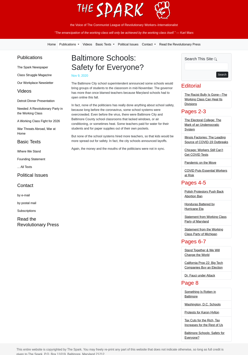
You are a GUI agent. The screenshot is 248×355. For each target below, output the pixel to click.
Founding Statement (31, 159)
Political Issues (128, 44)
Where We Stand (29, 151)
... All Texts (24, 167)
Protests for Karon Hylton (202, 312)
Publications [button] (68, 44)
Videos (87, 44)
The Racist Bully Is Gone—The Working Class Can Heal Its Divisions (206, 99)
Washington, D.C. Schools (203, 304)
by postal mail (26, 203)
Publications (29, 57)
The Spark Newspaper (32, 67)
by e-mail (23, 195)
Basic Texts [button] (104, 44)
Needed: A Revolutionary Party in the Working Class (40, 111)
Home (51, 44)
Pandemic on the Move (200, 162)
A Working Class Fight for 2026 (38, 121)
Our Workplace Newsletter (35, 82)
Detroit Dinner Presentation (36, 101)
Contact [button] (147, 44)
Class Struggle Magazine (34, 75)
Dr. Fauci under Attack (200, 275)
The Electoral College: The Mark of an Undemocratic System (203, 124)
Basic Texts (29, 141)
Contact (25, 185)
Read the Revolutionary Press (180, 44)
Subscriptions (26, 210)
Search (222, 74)
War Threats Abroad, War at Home (36, 131)
